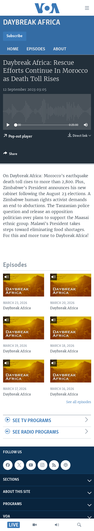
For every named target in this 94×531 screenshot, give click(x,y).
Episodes (36, 49)
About (59, 49)
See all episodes (78, 402)
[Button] (10, 154)
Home (13, 49)
